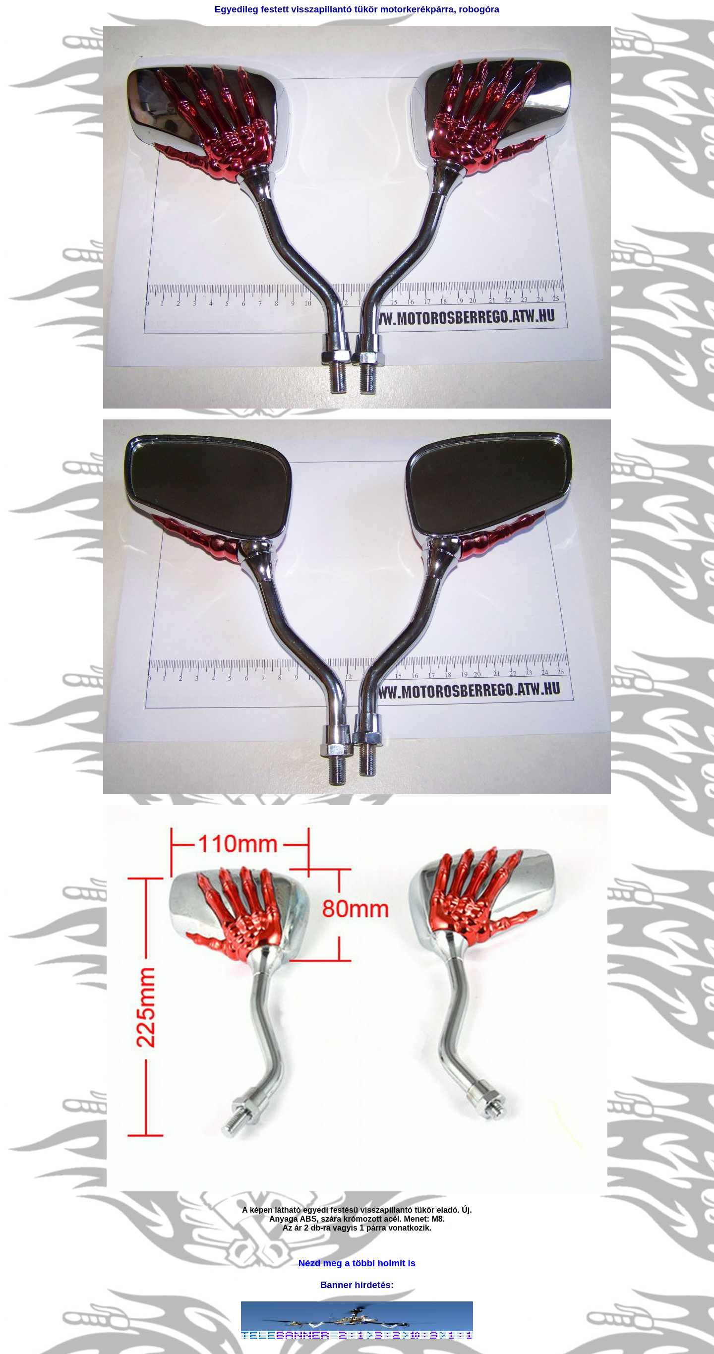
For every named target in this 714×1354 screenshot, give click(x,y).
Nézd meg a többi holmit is (357, 1263)
